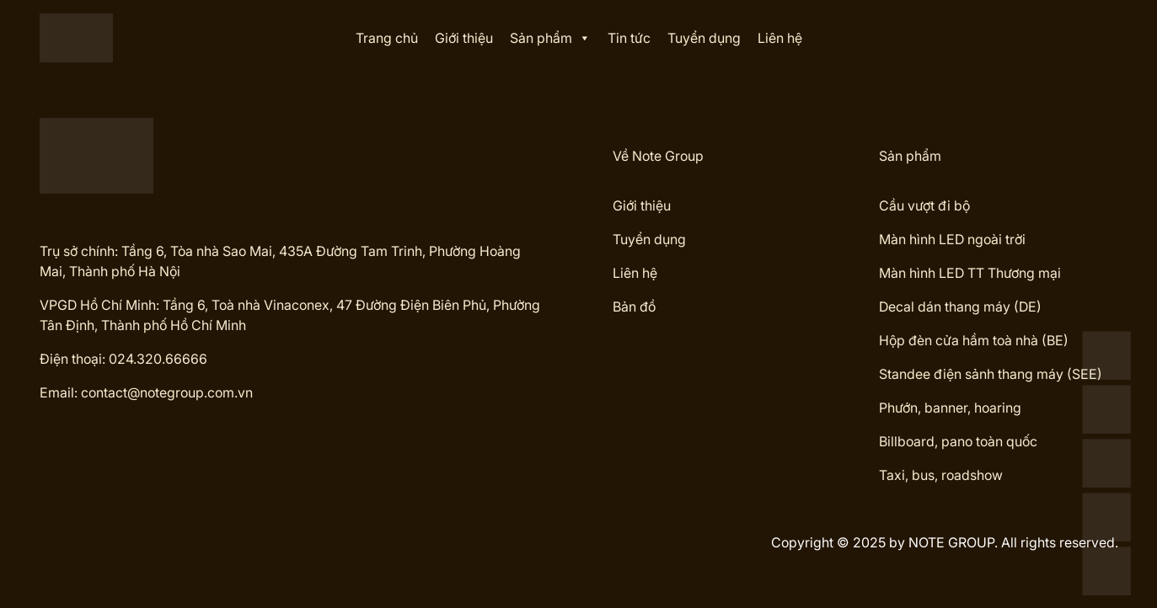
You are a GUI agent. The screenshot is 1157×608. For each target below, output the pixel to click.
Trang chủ (387, 37)
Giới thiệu (464, 37)
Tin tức (629, 37)
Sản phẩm (550, 38)
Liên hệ (780, 37)
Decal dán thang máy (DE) (960, 306)
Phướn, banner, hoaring (950, 407)
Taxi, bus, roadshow (941, 475)
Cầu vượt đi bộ (924, 205)
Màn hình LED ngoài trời (952, 239)
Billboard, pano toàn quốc (958, 441)
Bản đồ (634, 306)
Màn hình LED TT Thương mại (970, 272)
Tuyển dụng (704, 37)
